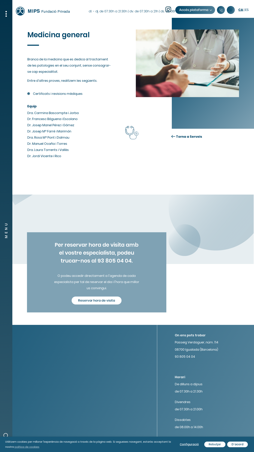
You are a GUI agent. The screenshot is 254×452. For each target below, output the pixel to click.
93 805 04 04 (185, 356)
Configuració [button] (189, 444)
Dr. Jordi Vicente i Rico (44, 156)
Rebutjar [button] (215, 444)
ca (240, 10)
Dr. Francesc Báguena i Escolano (52, 119)
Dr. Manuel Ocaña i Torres (47, 143)
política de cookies (27, 446)
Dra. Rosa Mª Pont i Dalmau (48, 137)
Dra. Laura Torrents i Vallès (48, 150)
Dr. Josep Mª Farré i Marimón (49, 131)
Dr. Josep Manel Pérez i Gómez (50, 125)
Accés (195, 10)
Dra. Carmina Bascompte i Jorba (53, 113)
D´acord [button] (237, 444)
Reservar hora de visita (96, 300)
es (247, 10)
